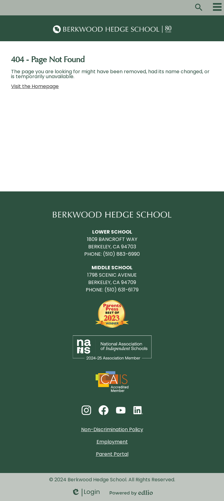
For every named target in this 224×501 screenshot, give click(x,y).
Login (85, 492)
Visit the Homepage (35, 86)
